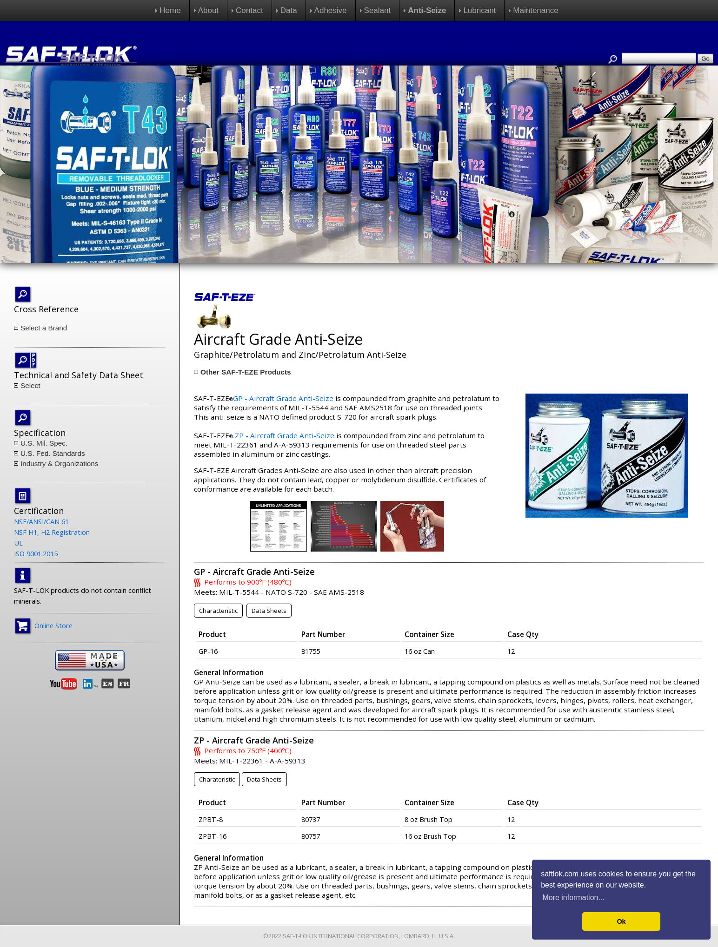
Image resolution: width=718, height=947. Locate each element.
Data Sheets (269, 610)
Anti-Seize (427, 10)
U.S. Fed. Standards (52, 453)
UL (18, 542)
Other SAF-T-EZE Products (245, 372)
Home (170, 10)
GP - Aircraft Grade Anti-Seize (283, 398)
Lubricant (479, 10)
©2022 (272, 936)
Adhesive (330, 10)
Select (30, 385)
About (208, 10)
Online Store (53, 625)
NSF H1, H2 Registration (52, 532)
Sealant (377, 10)
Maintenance (535, 10)
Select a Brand (43, 328)
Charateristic (217, 779)
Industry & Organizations (59, 463)
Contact (249, 10)
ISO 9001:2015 (36, 553)
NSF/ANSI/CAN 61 (41, 521)
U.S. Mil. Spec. (43, 443)
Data (288, 10)
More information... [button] (573, 897)
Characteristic (218, 610)
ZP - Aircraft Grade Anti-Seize (284, 435)
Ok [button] (621, 921)
